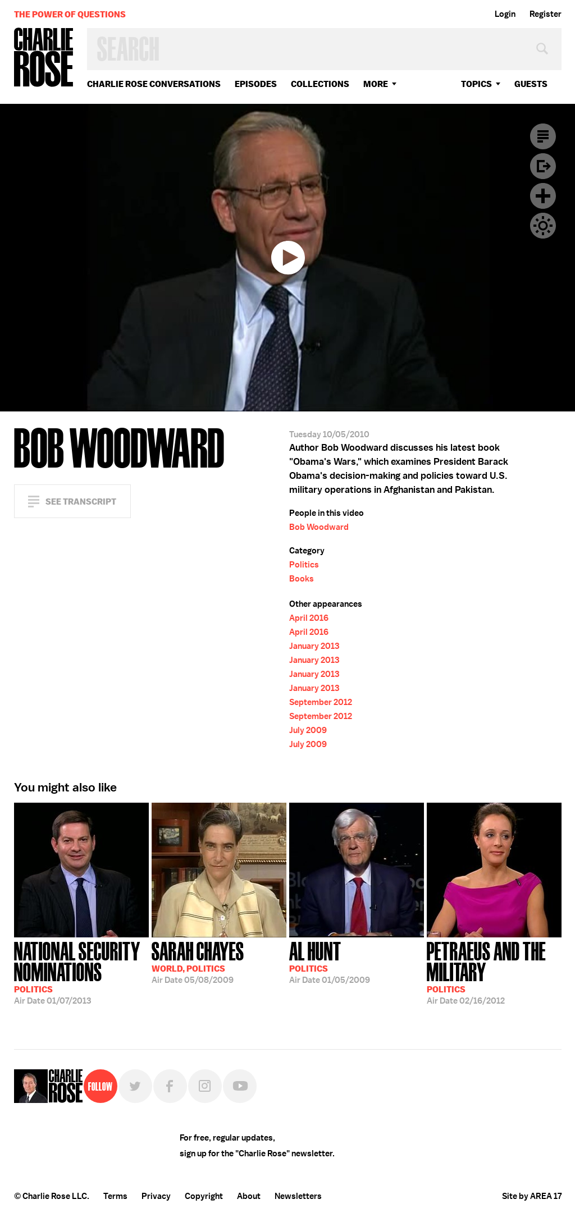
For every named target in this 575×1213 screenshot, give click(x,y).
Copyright (204, 1196)
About (249, 1196)
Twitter (135, 1086)
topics (476, 84)
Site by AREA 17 (532, 1196)
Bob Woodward (319, 527)
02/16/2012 (494, 971)
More (375, 84)
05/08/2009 (198, 961)
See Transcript (80, 501)
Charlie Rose (44, 58)
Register (546, 14)
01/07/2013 (81, 971)
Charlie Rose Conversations (154, 84)
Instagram (205, 1086)
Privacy (156, 1196)
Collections (320, 84)
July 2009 (308, 730)
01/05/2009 (329, 961)
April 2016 (308, 618)
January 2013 (314, 646)
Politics (304, 564)
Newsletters (298, 1196)
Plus (543, 196)
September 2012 (320, 702)
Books (301, 578)
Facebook (170, 1086)
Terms (115, 1196)
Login (505, 14)
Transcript (543, 136)
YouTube (240, 1086)
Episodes (256, 84)
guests (530, 84)
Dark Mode (543, 226)
